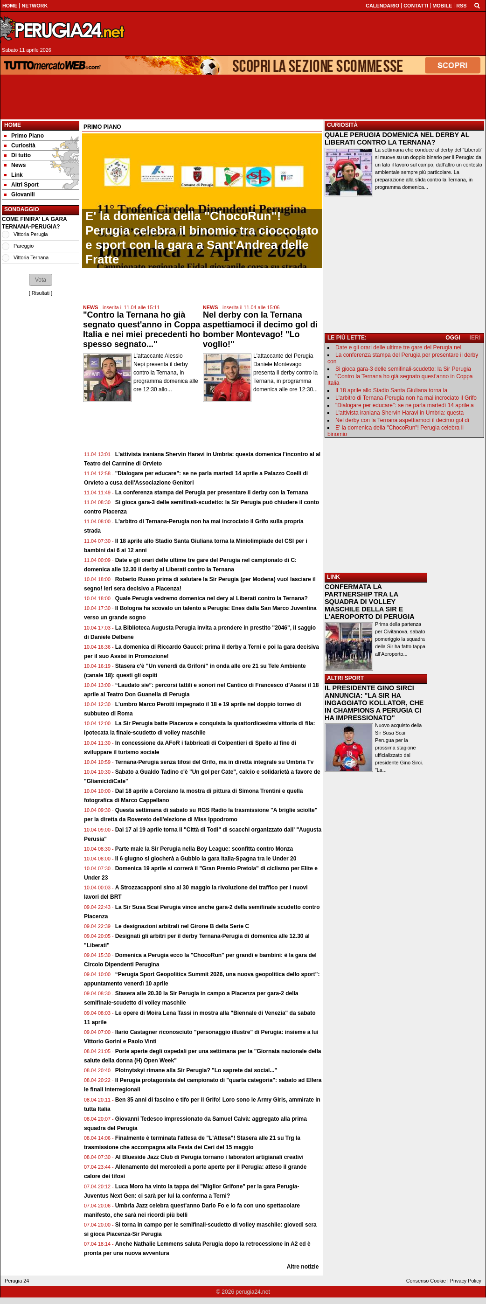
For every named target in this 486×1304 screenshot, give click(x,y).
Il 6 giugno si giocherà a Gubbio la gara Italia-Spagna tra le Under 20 (206, 858)
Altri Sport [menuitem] (21, 184)
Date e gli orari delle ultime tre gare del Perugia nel (398, 347)
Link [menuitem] (13, 175)
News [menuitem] (15, 165)
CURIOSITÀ (342, 125)
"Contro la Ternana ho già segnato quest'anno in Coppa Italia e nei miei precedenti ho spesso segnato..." (141, 329)
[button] (40, 280)
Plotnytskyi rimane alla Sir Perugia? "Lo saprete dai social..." (196, 1070)
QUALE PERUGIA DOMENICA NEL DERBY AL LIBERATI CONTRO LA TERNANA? (397, 138)
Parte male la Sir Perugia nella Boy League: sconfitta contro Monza (204, 849)
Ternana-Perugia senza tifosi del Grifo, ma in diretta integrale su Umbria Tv (214, 762)
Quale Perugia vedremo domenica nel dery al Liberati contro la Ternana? (211, 598)
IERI (475, 337)
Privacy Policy (465, 1280)
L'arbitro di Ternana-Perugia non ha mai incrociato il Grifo (406, 398)
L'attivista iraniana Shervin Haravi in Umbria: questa (399, 412)
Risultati (40, 293)
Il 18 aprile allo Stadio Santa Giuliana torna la (391, 390)
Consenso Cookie (426, 1280)
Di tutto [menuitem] (17, 155)
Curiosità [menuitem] (19, 145)
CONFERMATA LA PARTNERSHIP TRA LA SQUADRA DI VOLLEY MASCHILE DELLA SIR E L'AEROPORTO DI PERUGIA (370, 601)
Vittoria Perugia (31, 234)
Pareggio (24, 246)
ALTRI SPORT (345, 678)
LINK (333, 577)
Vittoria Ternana (31, 257)
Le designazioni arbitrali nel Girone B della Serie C (182, 926)
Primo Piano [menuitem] (24, 135)
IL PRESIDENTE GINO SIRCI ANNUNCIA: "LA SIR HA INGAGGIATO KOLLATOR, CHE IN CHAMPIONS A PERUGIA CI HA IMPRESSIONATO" (374, 702)
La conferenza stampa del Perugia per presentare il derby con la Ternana (211, 492)
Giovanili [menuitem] (19, 194)
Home (12, 125)
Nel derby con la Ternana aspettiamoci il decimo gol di (402, 420)
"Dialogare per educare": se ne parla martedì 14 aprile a (404, 405)
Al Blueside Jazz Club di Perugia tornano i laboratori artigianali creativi (209, 1157)
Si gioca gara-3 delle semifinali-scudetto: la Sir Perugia (403, 369)
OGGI (452, 337)
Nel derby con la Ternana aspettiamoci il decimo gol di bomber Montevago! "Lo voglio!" (260, 329)
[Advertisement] (309, 34)
